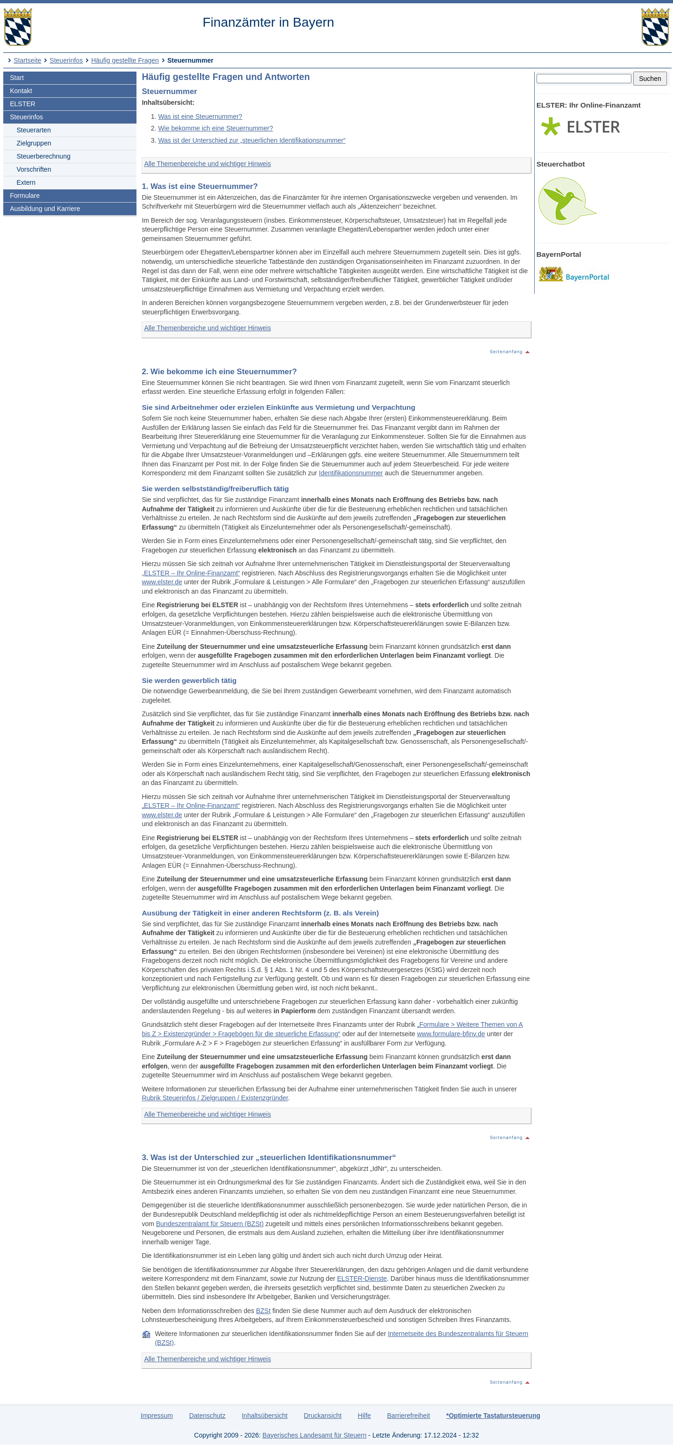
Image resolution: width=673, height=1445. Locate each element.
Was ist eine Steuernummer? (200, 116)
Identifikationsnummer (351, 473)
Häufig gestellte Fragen (125, 60)
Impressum (157, 1415)
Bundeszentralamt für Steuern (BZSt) (210, 1223)
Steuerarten (34, 130)
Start (17, 77)
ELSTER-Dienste (362, 1278)
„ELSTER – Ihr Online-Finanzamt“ (191, 573)
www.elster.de (162, 582)
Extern (26, 182)
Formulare (25, 195)
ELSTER (22, 104)
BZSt (263, 1310)
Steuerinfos (66, 60)
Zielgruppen (34, 143)
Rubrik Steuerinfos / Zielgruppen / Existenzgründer (215, 1098)
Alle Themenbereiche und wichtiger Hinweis (207, 163)
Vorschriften (34, 169)
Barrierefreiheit (408, 1415)
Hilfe (364, 1415)
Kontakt (21, 90)
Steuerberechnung (44, 156)
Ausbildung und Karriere (45, 208)
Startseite (27, 60)
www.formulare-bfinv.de (451, 1034)
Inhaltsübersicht (264, 1415)
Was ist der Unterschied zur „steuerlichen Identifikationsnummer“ (251, 140)
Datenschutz (207, 1415)
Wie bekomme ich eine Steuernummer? (215, 128)
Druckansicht (323, 1415)
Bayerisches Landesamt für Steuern (315, 1435)
